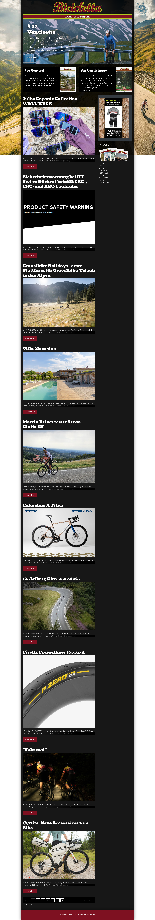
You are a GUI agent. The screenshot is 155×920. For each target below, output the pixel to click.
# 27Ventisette (41, 29)
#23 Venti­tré (103, 173)
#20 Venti (102, 180)
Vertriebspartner (66, 915)
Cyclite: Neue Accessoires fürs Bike (55, 825)
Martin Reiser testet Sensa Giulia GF (52, 424)
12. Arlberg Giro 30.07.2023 (51, 579)
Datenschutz (81, 915)
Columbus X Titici (43, 505)
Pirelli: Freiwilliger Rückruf (54, 652)
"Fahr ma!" (35, 750)
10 (36, 904)
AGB (74, 915)
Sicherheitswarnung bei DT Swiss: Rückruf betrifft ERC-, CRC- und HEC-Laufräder (55, 182)
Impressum (91, 915)
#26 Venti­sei (34, 70)
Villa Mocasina (39, 348)
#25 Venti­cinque (94, 70)
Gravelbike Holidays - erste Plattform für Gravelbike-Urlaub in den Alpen (59, 270)
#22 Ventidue (103, 175)
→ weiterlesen (30, 88)
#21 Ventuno (103, 178)
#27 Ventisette (104, 163)
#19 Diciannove (104, 182)
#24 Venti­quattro (105, 171)
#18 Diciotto (103, 185)
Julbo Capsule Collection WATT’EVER (50, 101)
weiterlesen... (33, 57)
